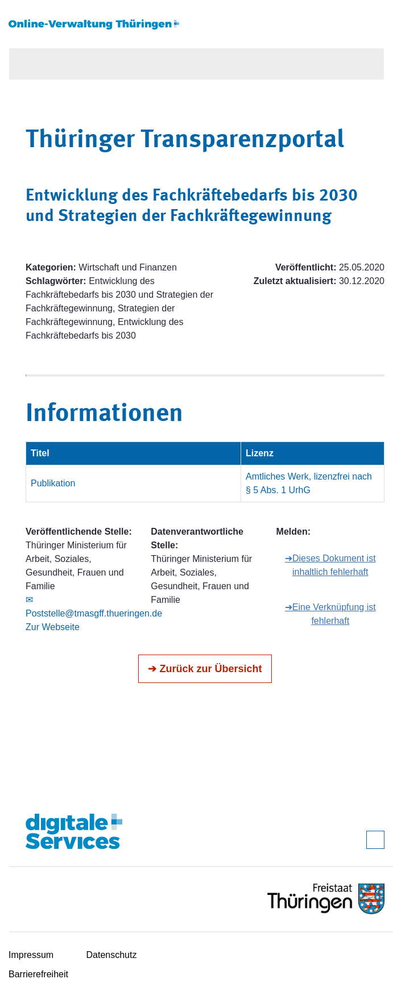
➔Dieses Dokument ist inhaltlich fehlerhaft (330, 565)
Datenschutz (111, 955)
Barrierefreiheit (38, 974)
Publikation (53, 483)
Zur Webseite (53, 627)
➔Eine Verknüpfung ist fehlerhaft (330, 614)
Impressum (31, 955)
